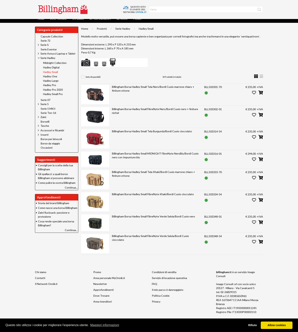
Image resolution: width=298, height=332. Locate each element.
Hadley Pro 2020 (53, 93)
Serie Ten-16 (48, 116)
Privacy (156, 305)
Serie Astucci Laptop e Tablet (57, 57)
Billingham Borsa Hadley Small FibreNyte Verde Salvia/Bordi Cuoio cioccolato (150, 241)
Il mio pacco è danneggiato (167, 293)
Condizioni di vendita (164, 275)
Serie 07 (45, 103)
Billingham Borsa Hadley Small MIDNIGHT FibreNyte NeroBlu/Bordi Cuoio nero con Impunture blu (155, 159)
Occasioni (46, 151)
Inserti (44, 138)
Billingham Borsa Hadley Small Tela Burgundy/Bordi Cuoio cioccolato (152, 135)
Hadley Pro (49, 88)
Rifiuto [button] (252, 325)
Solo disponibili (93, 80)
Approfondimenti (100, 22)
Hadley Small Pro (53, 97)
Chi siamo (78, 22)
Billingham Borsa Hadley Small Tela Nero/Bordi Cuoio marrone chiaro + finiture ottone (153, 92)
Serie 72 (45, 44)
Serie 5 (44, 107)
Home (41, 22)
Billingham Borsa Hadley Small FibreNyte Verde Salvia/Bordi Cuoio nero (153, 220)
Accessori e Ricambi (52, 134)
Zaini (43, 120)
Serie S (44, 48)
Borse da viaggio (50, 147)
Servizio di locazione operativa (169, 281)
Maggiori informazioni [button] (104, 325)
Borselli (45, 125)
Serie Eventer (49, 53)
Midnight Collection (55, 66)
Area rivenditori (102, 305)
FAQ (154, 287)
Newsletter (100, 287)
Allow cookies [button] (277, 325)
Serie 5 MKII (48, 112)
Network (122, 22)
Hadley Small (146, 32)
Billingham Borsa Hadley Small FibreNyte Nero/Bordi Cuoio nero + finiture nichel (155, 114)
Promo (137, 22)
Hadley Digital (51, 71)
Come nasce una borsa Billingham (57, 211)
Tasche (44, 129)
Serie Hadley (122, 32)
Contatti (40, 281)
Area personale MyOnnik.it (109, 281)
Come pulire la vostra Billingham (56, 186)
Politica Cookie (161, 299)
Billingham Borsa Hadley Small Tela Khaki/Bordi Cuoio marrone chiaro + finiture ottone (153, 177)
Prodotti (102, 32)
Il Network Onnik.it (46, 287)
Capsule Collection (52, 40)
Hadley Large (51, 84)
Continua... (71, 191)
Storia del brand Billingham (53, 206)
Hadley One (50, 80)
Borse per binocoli (51, 142)
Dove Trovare (58, 22)
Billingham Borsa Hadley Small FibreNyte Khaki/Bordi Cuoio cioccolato (153, 198)
